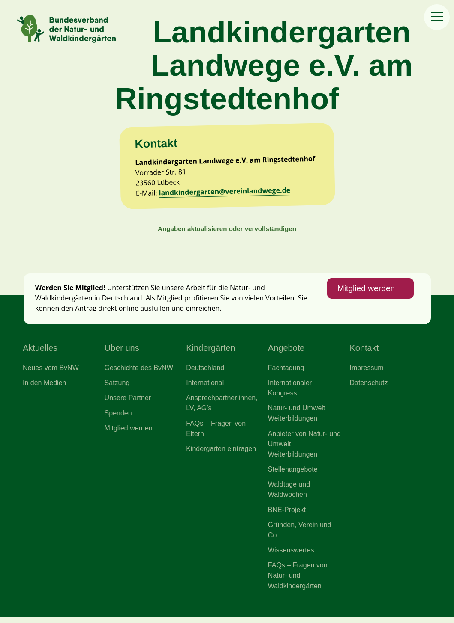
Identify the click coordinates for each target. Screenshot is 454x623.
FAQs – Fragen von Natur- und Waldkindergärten (298, 581)
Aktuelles (40, 351)
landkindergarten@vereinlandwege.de (225, 193)
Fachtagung (286, 371)
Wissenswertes (291, 555)
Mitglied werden (366, 292)
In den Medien (45, 386)
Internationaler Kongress (290, 391)
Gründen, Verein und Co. (300, 535)
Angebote (286, 351)
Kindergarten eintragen (221, 453)
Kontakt (364, 351)
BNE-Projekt (287, 515)
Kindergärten (210, 351)
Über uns (122, 351)
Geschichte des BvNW (139, 371)
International (205, 386)
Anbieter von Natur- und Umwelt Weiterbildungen (298, 448)
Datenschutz (368, 386)
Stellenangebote (293, 474)
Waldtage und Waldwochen (289, 494)
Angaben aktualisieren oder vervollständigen (227, 231)
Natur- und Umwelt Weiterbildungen (297, 417)
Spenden (118, 417)
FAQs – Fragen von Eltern (216, 433)
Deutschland (205, 371)
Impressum (366, 371)
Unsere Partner (128, 402)
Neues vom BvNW (51, 371)
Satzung (117, 386)
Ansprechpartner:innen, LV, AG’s (222, 407)
